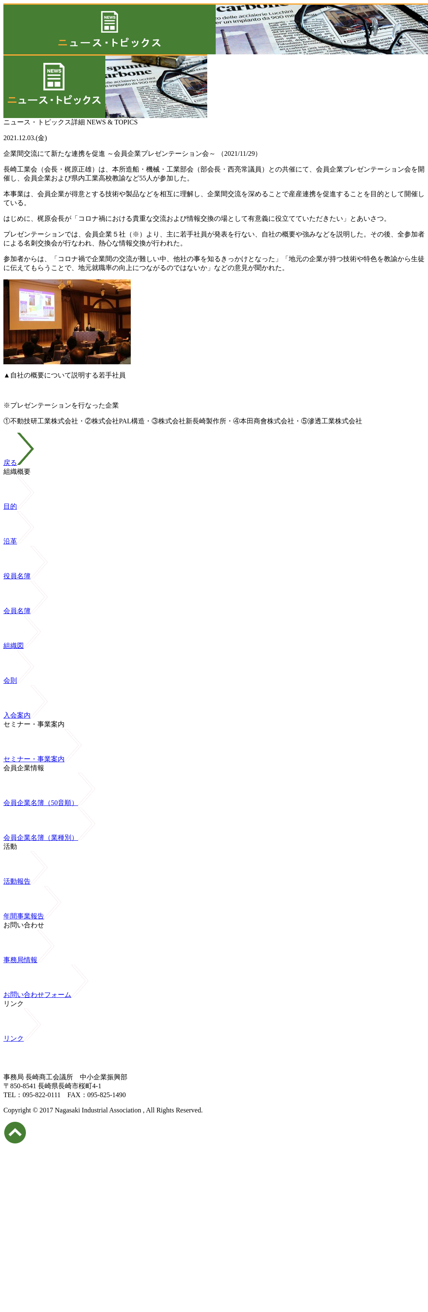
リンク (22, 1038)
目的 (18, 506)
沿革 (18, 541)
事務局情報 (28, 959)
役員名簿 (25, 576)
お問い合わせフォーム (45, 994)
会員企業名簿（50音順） (49, 802)
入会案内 (25, 715)
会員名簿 (25, 610)
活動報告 (25, 881)
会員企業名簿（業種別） (49, 837)
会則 (18, 680)
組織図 (22, 645)
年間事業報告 (32, 916)
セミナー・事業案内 (42, 759)
